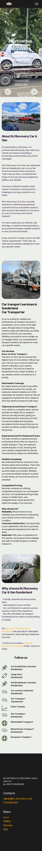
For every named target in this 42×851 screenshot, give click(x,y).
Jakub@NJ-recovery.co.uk (17, 798)
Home (6, 817)
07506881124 (10, 802)
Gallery (7, 821)
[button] (7, 91)
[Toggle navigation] (36, 4)
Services (8, 825)
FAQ (5, 829)
